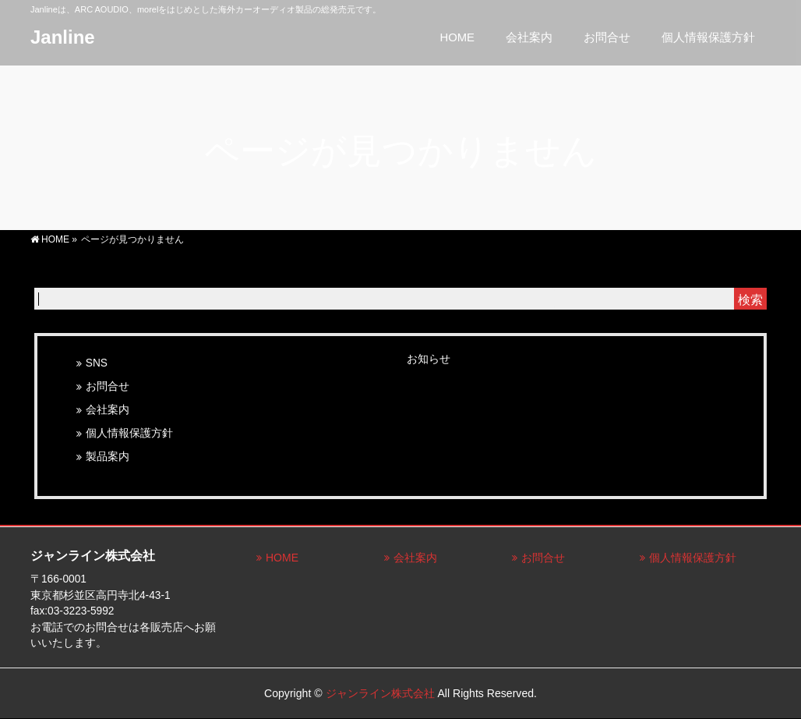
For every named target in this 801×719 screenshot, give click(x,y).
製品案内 (107, 456)
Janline (62, 37)
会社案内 (107, 410)
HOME (282, 557)
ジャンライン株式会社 (380, 693)
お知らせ (428, 358)
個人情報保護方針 (129, 433)
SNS (97, 363)
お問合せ (107, 386)
